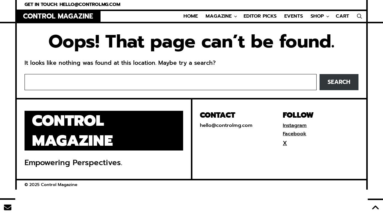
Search (339, 82)
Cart (342, 16)
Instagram (295, 125)
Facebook (294, 133)
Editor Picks (260, 16)
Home (190, 16)
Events (293, 16)
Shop (320, 16)
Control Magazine (58, 16)
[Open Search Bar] (359, 16)
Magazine (222, 16)
